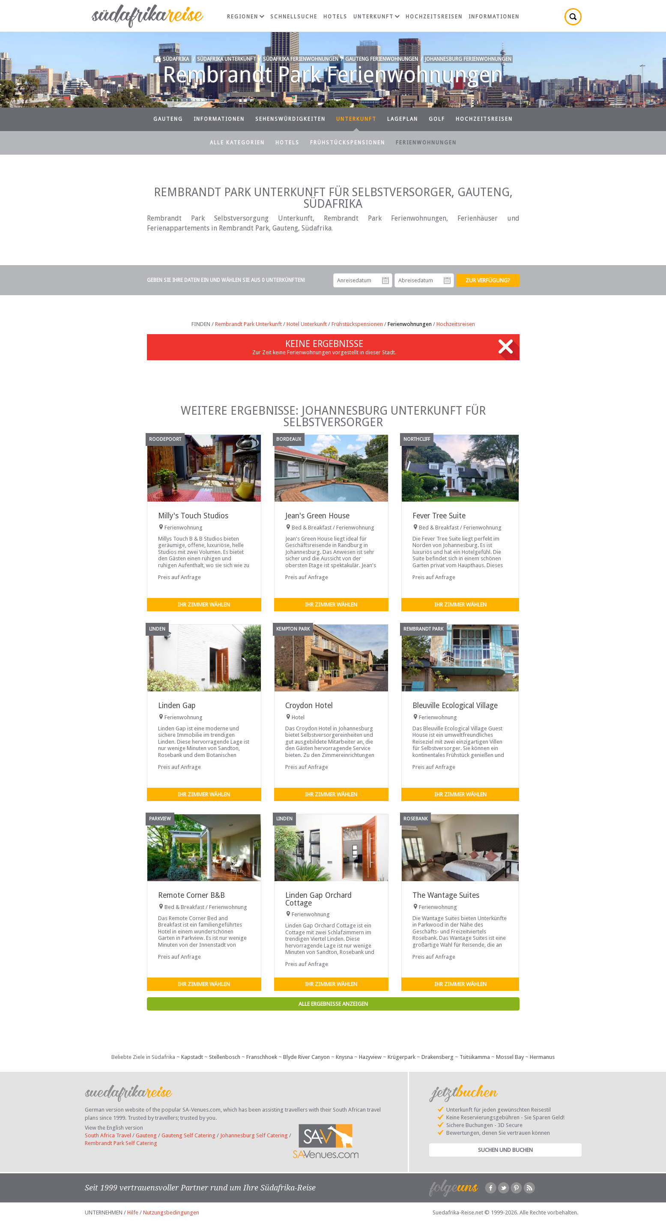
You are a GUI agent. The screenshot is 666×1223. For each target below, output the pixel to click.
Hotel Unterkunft (307, 324)
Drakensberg (437, 1057)
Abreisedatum (447, 280)
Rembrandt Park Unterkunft (248, 324)
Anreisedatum (385, 280)
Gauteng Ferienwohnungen (381, 59)
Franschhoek (261, 1057)
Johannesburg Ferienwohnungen (468, 59)
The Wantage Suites (445, 895)
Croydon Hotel (309, 705)
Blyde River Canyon (306, 1057)
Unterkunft (376, 17)
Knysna (344, 1057)
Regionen (245, 17)
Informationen (494, 17)
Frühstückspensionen (347, 143)
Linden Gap (177, 705)
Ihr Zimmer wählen (204, 604)
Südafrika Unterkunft (226, 59)
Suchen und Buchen (505, 1150)
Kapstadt (192, 1057)
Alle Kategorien (237, 143)
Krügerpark (401, 1057)
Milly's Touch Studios (193, 515)
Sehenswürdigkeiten (290, 119)
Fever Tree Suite (439, 515)
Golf (437, 119)
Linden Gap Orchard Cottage (318, 899)
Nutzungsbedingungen (171, 1212)
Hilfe (132, 1212)
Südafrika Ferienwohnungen (300, 59)
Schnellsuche (293, 17)
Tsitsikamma (475, 1057)
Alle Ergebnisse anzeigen (333, 1004)
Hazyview (370, 1057)
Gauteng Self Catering (188, 1135)
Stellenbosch (224, 1057)
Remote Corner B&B (191, 895)
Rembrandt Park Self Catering (121, 1143)
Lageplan (402, 119)
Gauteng (168, 119)
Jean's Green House (317, 515)
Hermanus (542, 1057)
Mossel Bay (510, 1057)
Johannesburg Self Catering (254, 1135)
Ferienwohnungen (426, 143)
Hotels (335, 17)
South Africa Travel (108, 1135)
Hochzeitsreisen (434, 17)
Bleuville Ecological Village (455, 705)
